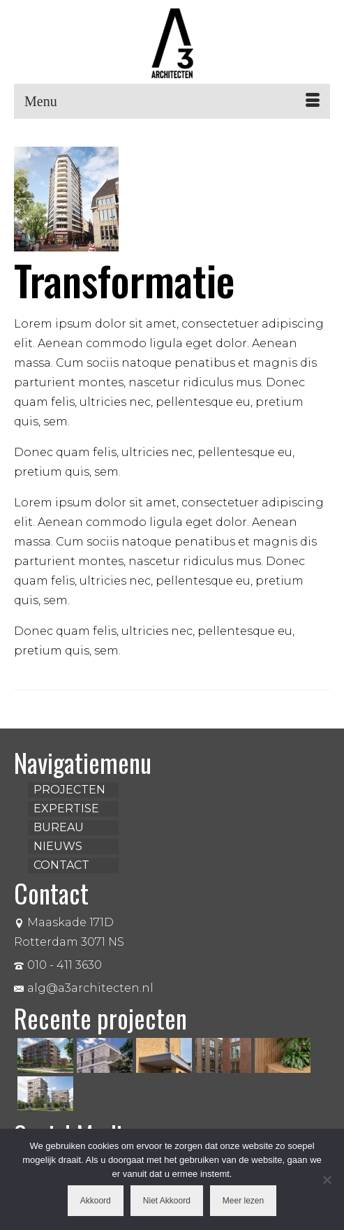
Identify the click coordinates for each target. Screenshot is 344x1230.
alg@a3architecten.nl (84, 988)
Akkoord (95, 1201)
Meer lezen (243, 1201)
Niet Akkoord (166, 1201)
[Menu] (172, 101)
